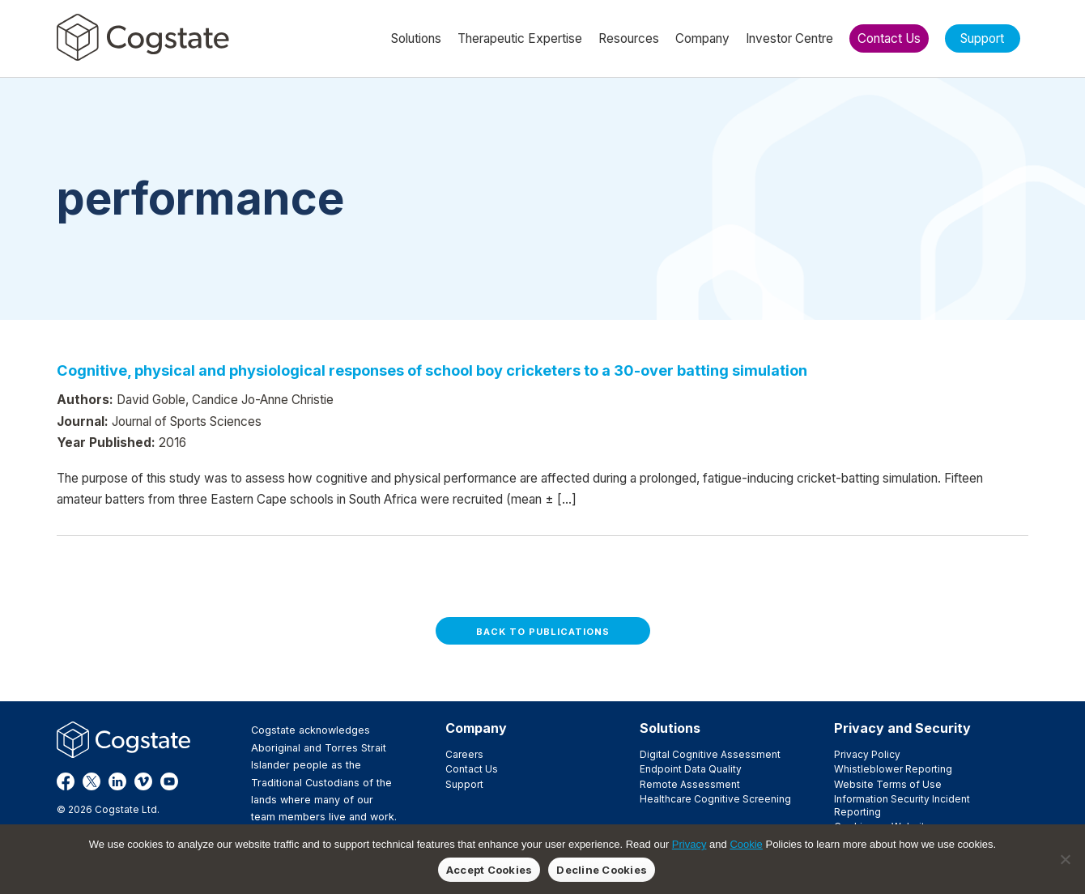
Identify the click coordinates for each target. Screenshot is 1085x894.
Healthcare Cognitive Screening (715, 799)
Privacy (689, 844)
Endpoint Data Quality (691, 769)
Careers (464, 754)
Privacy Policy (867, 754)
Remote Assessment (690, 784)
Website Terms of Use (888, 784)
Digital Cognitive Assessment (710, 754)
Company (476, 728)
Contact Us (471, 769)
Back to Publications (543, 631)
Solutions (670, 728)
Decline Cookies (601, 869)
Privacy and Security (902, 728)
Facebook (65, 781)
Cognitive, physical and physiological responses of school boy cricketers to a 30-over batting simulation (432, 370)
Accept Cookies (489, 869)
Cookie (746, 844)
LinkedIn (117, 781)
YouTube (169, 781)
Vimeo (143, 781)
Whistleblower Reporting (893, 769)
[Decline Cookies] (1065, 859)
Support (464, 784)
